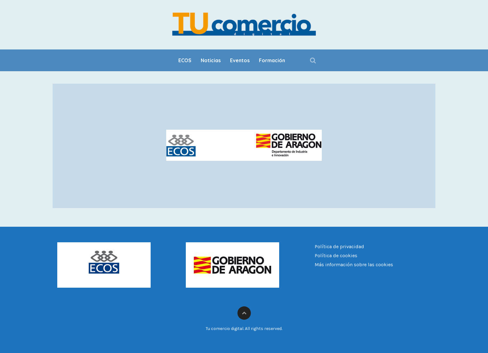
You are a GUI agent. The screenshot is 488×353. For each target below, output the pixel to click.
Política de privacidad (339, 246)
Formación (272, 60)
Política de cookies (336, 255)
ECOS (184, 60)
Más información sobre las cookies (354, 264)
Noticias (211, 60)
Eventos (240, 60)
